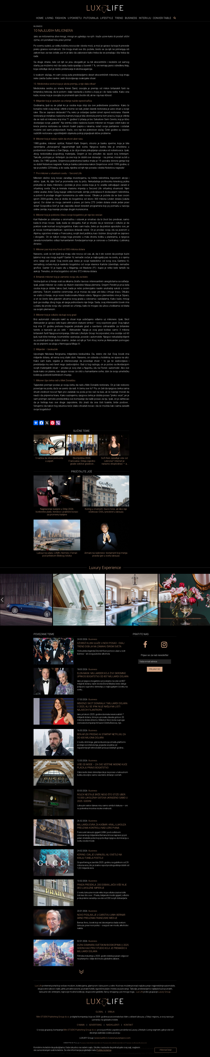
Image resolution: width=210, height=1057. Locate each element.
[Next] (208, 599)
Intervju (145, 17)
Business (131, 17)
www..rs (101, 1038)
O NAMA (81, 1025)
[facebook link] (145, 645)
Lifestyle (106, 17)
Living (49, 17)
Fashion (60, 17)
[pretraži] (174, 18)
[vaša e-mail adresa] (154, 661)
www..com (120, 1038)
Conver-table (162, 17)
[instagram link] (164, 645)
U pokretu (75, 17)
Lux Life (38, 986)
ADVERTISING (95, 1025)
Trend (119, 17)
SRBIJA (111, 1012)
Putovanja (90, 17)
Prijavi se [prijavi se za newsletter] (154, 669)
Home (39, 17)
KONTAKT (128, 1025)
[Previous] (2, 599)
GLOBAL (99, 1012)
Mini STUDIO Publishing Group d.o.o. (53, 1017)
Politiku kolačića (104, 1050)
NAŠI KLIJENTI (112, 1025)
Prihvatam (166, 1050)
